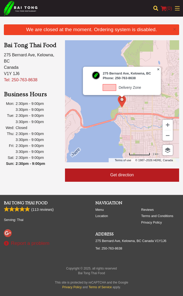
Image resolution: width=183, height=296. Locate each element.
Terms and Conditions (157, 216)
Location (101, 216)
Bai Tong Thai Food (26, 203)
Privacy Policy (151, 222)
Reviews (147, 210)
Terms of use (123, 160)
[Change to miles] (143, 154)
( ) (166, 8)
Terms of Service (100, 287)
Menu (99, 210)
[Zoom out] (167, 135)
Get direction (122, 175)
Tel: (20, 80)
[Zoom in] (167, 125)
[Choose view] (167, 150)
